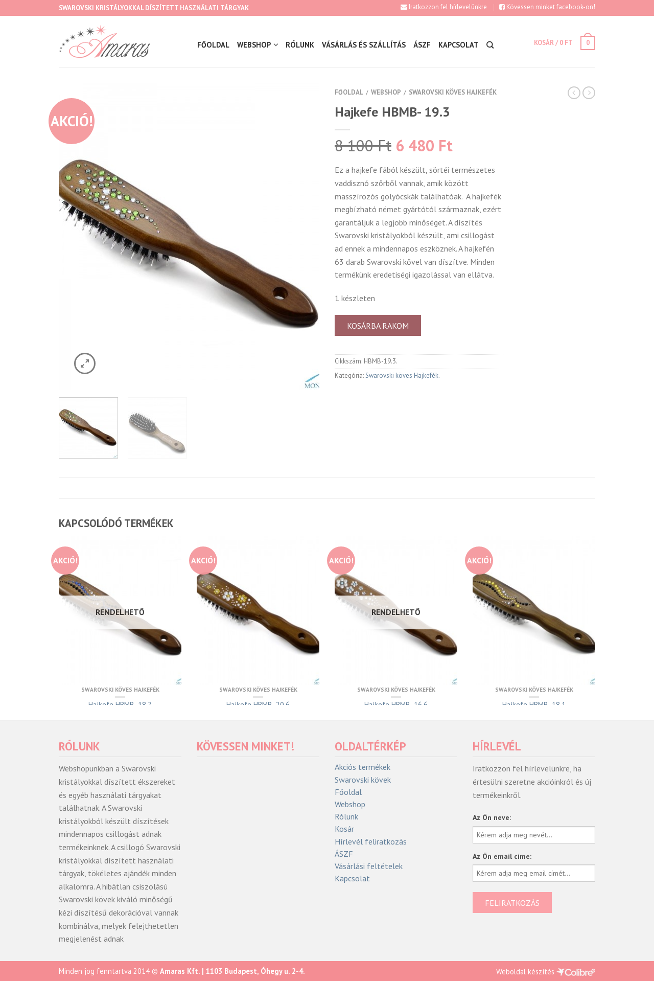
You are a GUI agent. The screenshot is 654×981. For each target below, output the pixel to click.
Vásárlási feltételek (369, 866)
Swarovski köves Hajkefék (453, 92)
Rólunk (299, 45)
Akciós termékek (362, 767)
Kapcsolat (458, 45)
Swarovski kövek (363, 780)
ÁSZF (421, 45)
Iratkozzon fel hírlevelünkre (444, 7)
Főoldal (213, 45)
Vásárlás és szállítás (363, 45)
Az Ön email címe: (502, 856)
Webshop (253, 45)
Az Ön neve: (492, 817)
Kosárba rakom (378, 326)
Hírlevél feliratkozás (371, 842)
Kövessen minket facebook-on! (547, 7)
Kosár (344, 829)
